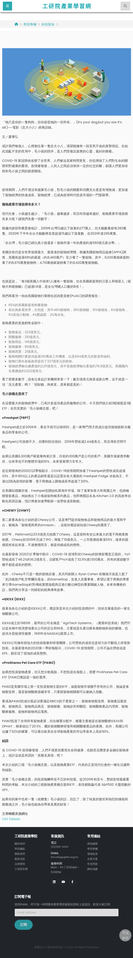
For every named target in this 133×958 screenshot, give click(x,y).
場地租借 (92, 853)
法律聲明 (20, 863)
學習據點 (20, 848)
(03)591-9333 (60, 847)
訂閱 (23, 924)
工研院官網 (22, 868)
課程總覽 (92, 844)
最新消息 (20, 858)
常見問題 (92, 863)
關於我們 (20, 844)
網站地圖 (92, 868)
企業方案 (92, 858)
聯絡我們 (20, 853)
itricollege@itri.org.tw (66, 857)
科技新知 (48, 24)
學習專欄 (29, 24)
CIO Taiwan (11, 819)
